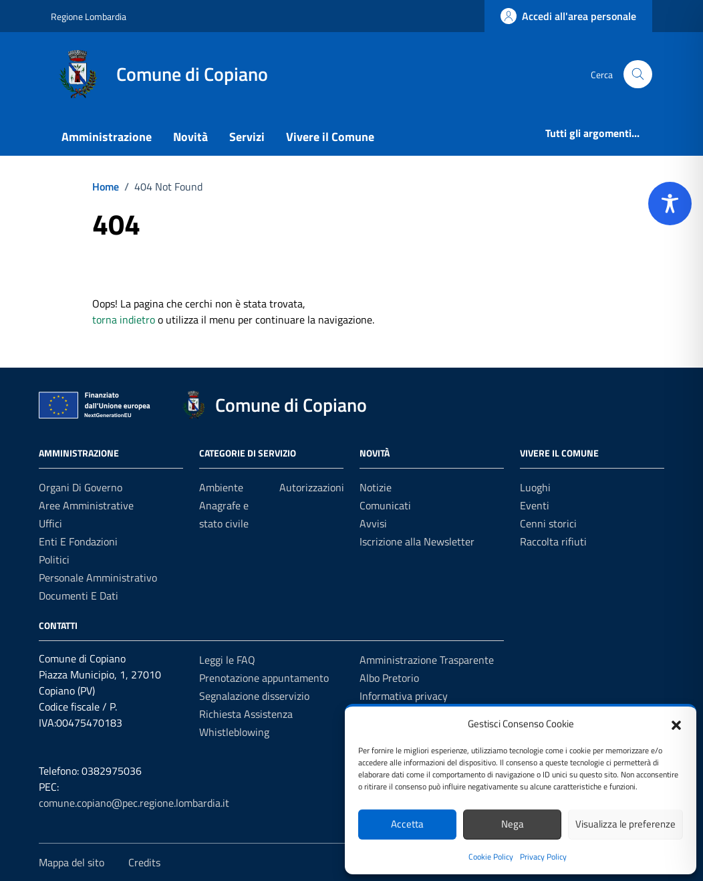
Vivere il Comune (330, 137)
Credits (144, 862)
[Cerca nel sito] (637, 74)
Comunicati (385, 505)
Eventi (534, 505)
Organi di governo (80, 487)
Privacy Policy (543, 856)
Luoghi (535, 487)
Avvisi (373, 523)
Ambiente (221, 487)
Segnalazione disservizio (254, 696)
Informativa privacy (404, 696)
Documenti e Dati (78, 596)
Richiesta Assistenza (246, 714)
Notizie (376, 487)
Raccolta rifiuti (553, 541)
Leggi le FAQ (227, 660)
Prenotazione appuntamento (264, 678)
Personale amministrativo (98, 578)
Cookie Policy (490, 856)
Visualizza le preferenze (625, 824)
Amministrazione (106, 137)
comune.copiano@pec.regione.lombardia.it (134, 803)
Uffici (50, 523)
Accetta (407, 824)
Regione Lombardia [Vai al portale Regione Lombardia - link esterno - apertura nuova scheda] (88, 16)
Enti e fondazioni (78, 541)
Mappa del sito (71, 862)
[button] (676, 724)
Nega (512, 824)
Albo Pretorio (389, 678)
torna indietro (123, 319)
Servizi (247, 137)
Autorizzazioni (311, 487)
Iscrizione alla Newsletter (417, 541)
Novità (190, 137)
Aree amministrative (86, 505)
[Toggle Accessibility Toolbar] (670, 203)
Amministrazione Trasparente (427, 660)
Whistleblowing (234, 732)
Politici (54, 559)
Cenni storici (548, 523)
